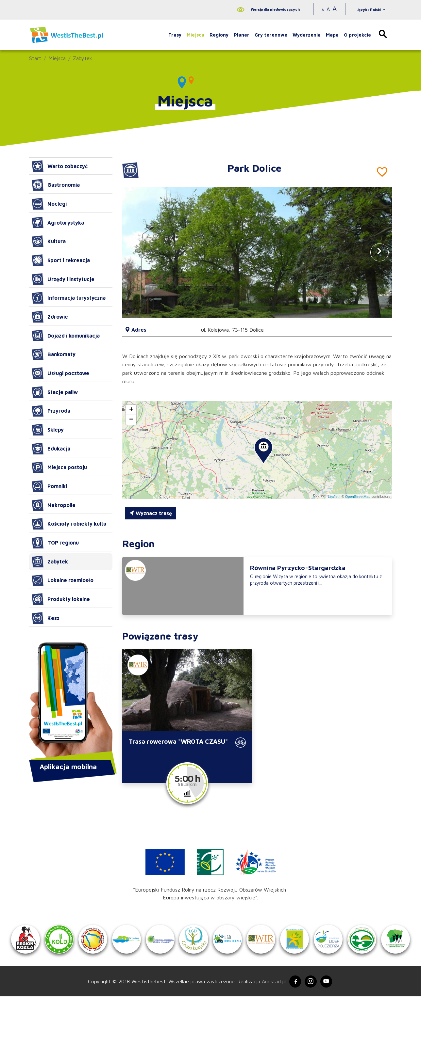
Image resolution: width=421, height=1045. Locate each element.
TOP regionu (55, 542)
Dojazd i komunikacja (66, 335)
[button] (379, 252)
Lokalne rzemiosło (62, 580)
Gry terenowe (271, 35)
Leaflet (333, 497)
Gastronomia (56, 185)
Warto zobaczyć (60, 166)
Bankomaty (54, 354)
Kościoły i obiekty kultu (69, 524)
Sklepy (48, 429)
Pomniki (49, 486)
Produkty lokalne (61, 599)
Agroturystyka (58, 223)
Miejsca (195, 35)
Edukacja (51, 448)
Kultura (49, 241)
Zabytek (82, 58)
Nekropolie (54, 505)
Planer (241, 35)
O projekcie (357, 35)
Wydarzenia (307, 35)
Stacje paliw (55, 392)
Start (35, 58)
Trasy (174, 35)
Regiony (219, 35)
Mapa (332, 35)
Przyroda (51, 411)
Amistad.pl (272, 1029)
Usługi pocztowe (60, 373)
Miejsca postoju (59, 467)
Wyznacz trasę (150, 513)
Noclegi (49, 204)
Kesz (45, 618)
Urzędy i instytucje (63, 279)
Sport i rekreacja (61, 260)
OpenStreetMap (358, 497)
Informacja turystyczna (69, 298)
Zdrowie (50, 317)
